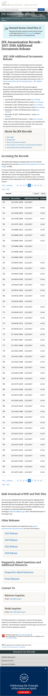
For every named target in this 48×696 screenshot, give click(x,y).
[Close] (45, 669)
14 (23, 185)
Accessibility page (11, 638)
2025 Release (11, 533)
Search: (8, 193)
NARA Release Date (32, 198)
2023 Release (11, 540)
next (3, 189)
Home (3, 18)
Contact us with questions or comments (13, 647)
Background (11, 140)
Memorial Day (30, 33)
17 (32, 185)
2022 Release (11, 546)
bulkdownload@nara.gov (16, 511)
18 (35, 185)
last (8, 189)
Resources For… (8, 661)
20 (41, 185)
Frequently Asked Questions (19, 572)
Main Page (10, 137)
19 (38, 185)
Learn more (24, 692)
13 (20, 185)
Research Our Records (13, 18)
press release (35, 99)
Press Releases (12, 579)
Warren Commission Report (16, 142)
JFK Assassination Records (30, 18)
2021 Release (11, 553)
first (3, 185)
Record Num (15, 198)
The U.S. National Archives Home (19, 4)
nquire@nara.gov (16, 599)
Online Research (8, 657)
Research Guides (8, 664)
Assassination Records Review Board (19, 147)
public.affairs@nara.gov (17, 612)
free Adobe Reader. (25, 635)
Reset (43, 194)
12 (17, 185)
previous (9, 185)
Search (41, 10)
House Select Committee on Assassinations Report (24, 145)
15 (26, 185)
